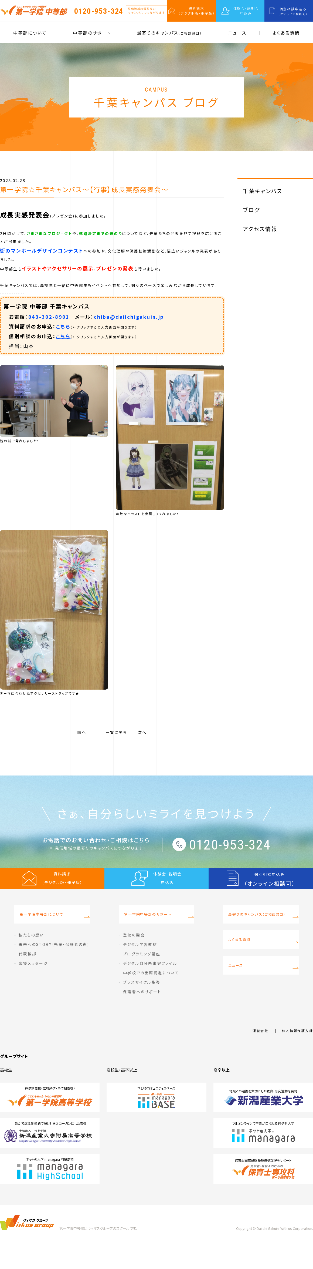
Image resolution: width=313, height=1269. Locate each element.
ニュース (237, 32)
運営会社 (260, 1055)
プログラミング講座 (142, 978)
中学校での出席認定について (151, 997)
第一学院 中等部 (33, 10)
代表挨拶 (27, 978)
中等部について (30, 32)
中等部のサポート (92, 32)
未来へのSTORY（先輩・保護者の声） (54, 969)
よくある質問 (286, 32)
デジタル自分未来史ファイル (150, 988)
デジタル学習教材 (140, 969)
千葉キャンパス (263, 191)
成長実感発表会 (25, 214)
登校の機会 (134, 959)
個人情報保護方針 (297, 1055)
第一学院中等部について (39, 941)
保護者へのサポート (142, 1016)
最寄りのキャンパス (169, 32)
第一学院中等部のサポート (146, 941)
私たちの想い (31, 959)
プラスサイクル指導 (141, 1006)
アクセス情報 (260, 229)
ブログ (251, 210)
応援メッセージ (33, 988)
